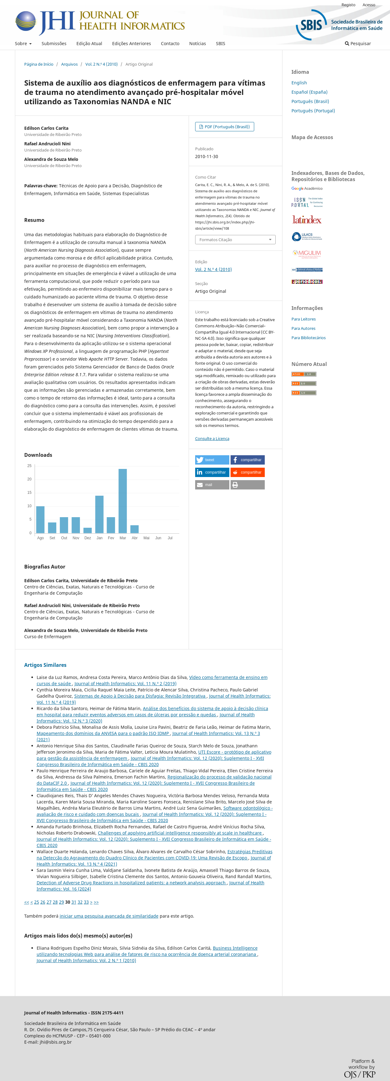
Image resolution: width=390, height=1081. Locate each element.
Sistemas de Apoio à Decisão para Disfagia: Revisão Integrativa (140, 696)
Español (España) (309, 92)
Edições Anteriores (131, 43)
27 (49, 902)
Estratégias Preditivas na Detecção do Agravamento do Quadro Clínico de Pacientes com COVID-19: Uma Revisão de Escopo (155, 855)
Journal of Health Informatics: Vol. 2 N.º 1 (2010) (86, 960)
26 (42, 902)
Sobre (21, 43)
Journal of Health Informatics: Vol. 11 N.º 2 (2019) (126, 683)
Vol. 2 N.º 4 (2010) (101, 64)
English (299, 83)
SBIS (220, 43)
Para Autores (303, 328)
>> (96, 902)
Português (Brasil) (310, 101)
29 (61, 902)
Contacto (170, 43)
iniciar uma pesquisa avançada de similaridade (109, 916)
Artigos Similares (45, 665)
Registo (349, 4)
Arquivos (69, 64)
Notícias (197, 43)
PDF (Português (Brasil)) (227, 126)
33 (86, 902)
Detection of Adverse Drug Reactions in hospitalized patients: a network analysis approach (132, 883)
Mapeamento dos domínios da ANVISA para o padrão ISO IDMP (103, 733)
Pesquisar (358, 43)
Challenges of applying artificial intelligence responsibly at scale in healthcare (180, 833)
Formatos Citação (216, 239)
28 (55, 902)
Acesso (369, 4)
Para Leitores (303, 319)
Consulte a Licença (212, 438)
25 (36, 902)
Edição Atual (89, 43)
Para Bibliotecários (308, 337)
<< (26, 902)
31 (73, 902)
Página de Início (38, 64)
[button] (212, 460)
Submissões (54, 43)
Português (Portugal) (313, 111)
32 (80, 902)
